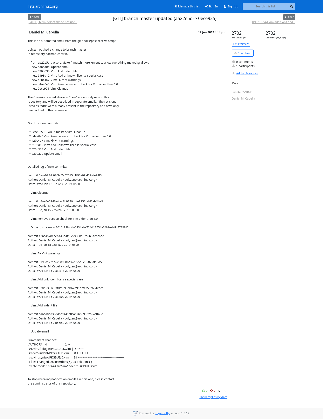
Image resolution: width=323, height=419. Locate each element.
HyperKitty (162, 413)
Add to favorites (245, 73)
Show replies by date (213, 397)
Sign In (211, 6)
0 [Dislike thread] (212, 391)
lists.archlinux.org (43, 6)
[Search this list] (265, 6)
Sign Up (231, 6)
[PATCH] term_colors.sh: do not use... (52, 22)
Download (242, 53)
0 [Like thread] (205, 391)
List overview (241, 44)
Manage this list (187, 6)
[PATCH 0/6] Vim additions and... (273, 22)
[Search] (291, 6)
